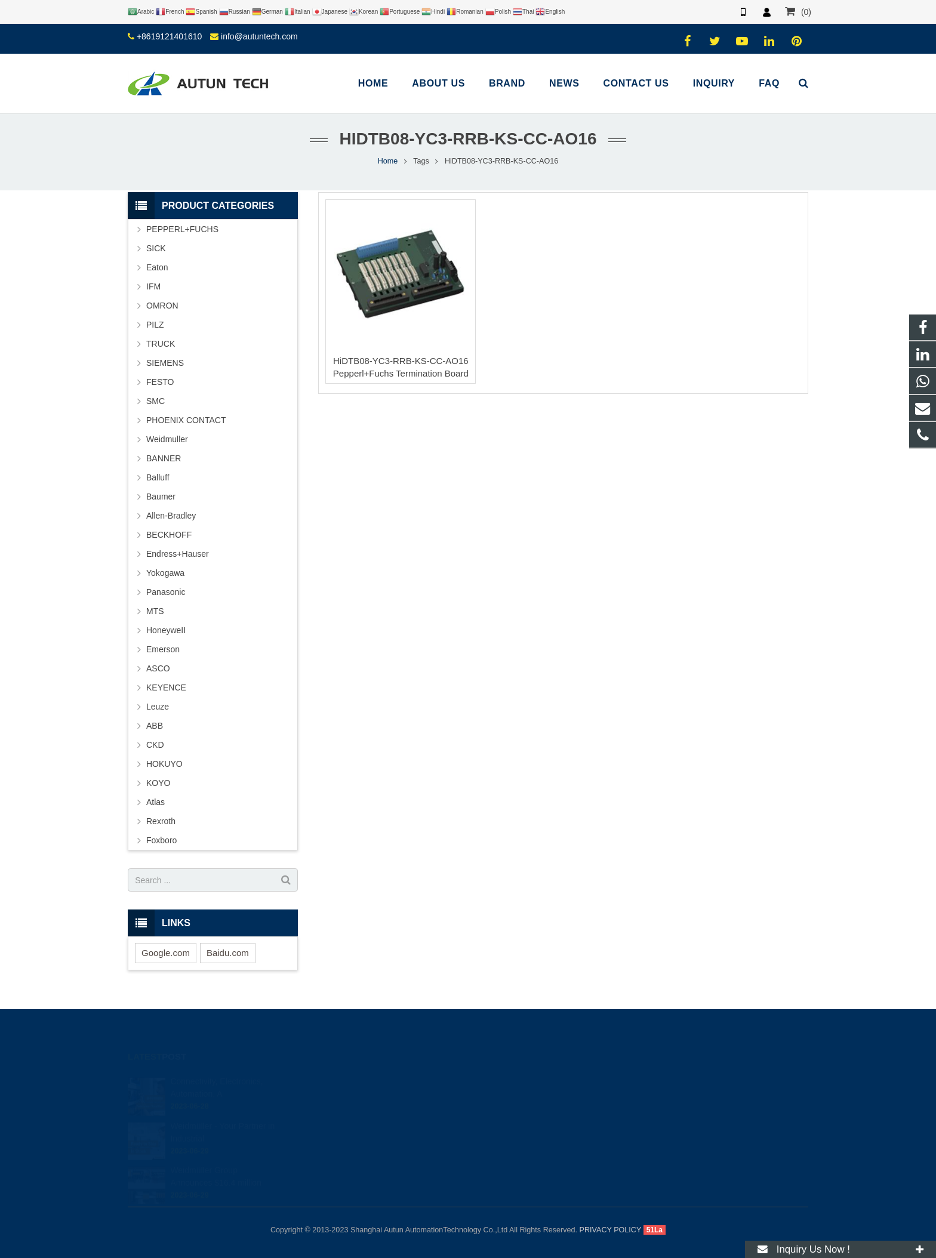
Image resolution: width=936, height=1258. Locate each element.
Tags (421, 161)
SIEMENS (165, 363)
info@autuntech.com (259, 36)
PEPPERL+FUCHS (182, 229)
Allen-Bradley (171, 515)
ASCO (158, 668)
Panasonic (165, 592)
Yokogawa (165, 573)
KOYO (158, 783)
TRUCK (160, 344)
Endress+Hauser (177, 554)
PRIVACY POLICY (611, 1230)
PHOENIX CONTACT (186, 420)
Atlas (155, 802)
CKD (155, 745)
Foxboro (161, 840)
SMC (155, 401)
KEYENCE (166, 687)
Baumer (161, 496)
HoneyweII (166, 630)
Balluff (158, 477)
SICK (156, 248)
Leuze (157, 706)
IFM (153, 286)
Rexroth (161, 821)
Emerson (163, 649)
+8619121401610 (169, 36)
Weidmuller (167, 439)
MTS (155, 611)
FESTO (160, 382)
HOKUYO (164, 764)
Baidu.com (228, 953)
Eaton (157, 267)
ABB (154, 725)
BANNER (163, 458)
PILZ (155, 324)
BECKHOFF (169, 534)
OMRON (162, 305)
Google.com (165, 953)
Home (388, 161)
